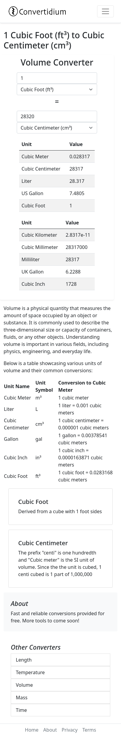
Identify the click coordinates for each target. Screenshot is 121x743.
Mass (21, 697)
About (50, 730)
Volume (24, 685)
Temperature (30, 672)
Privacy (69, 730)
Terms (89, 730)
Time (21, 710)
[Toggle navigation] (105, 11)
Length (24, 660)
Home (32, 730)
